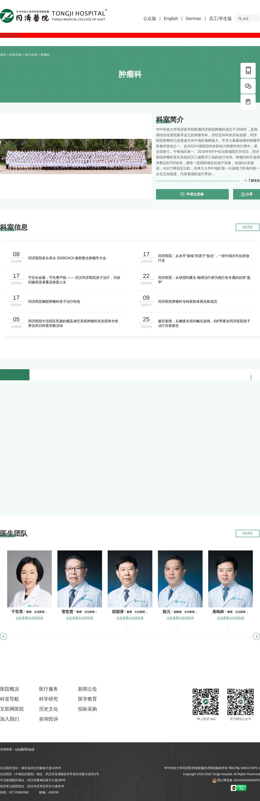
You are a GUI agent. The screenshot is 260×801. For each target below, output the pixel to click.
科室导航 (16, 55)
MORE (247, 227)
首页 (3, 55)
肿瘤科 (45, 55)
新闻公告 (87, 689)
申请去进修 (195, 194)
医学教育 (87, 699)
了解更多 (254, 180)
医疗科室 (31, 55)
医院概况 (9, 689)
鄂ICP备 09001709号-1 (244, 768)
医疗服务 (48, 689)
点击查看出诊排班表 (29, 618)
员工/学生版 (220, 18)
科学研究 (48, 699)
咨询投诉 (48, 719)
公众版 (149, 18)
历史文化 (48, 709)
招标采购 (87, 709)
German (193, 18)
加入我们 (9, 719)
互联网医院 (12, 709)
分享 (249, 194)
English (171, 18)
